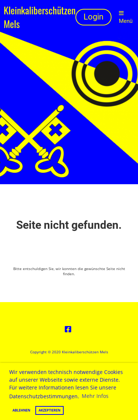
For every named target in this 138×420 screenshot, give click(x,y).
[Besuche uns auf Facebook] (68, 329)
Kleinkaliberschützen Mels (39, 17)
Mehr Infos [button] (95, 395)
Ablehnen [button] (21, 410)
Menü (125, 17)
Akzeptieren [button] (49, 410)
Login (93, 16)
